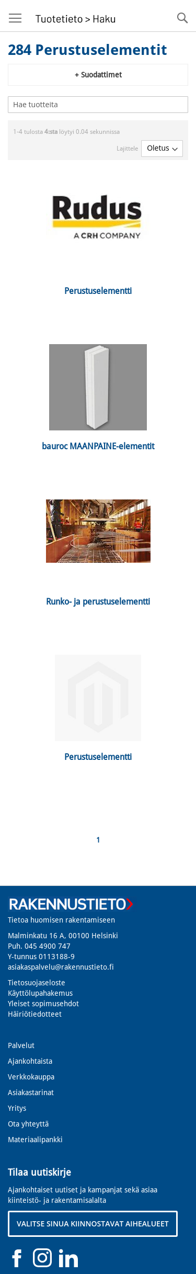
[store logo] (74, 16)
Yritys (17, 1108)
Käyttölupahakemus (40, 993)
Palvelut (21, 1045)
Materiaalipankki (35, 1139)
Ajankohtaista (30, 1061)
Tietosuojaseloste (36, 983)
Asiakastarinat (31, 1092)
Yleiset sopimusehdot (43, 1003)
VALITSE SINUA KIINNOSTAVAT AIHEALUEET (93, 1223)
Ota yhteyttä (28, 1124)
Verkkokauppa (31, 1077)
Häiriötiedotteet (35, 1014)
